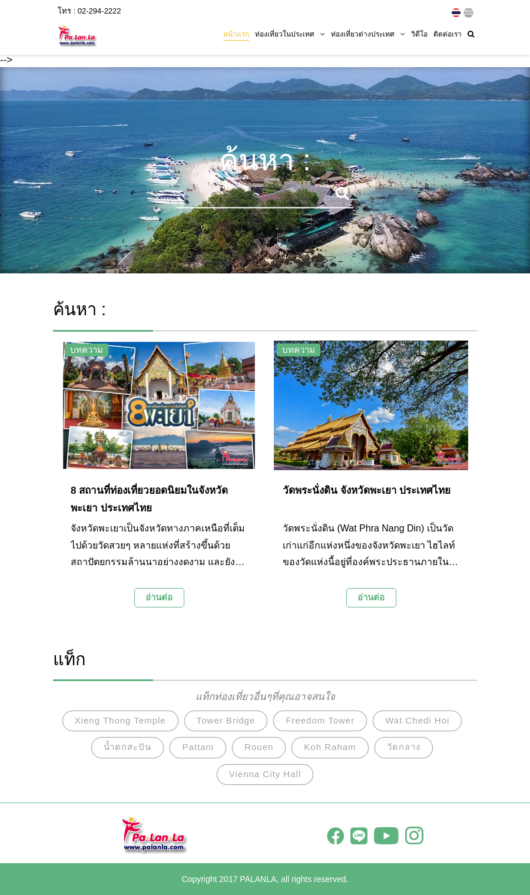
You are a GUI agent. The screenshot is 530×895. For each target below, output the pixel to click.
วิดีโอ (419, 33)
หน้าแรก (236, 33)
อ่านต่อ (159, 597)
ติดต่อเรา (447, 33)
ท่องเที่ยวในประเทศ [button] (290, 33)
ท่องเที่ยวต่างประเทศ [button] (368, 33)
